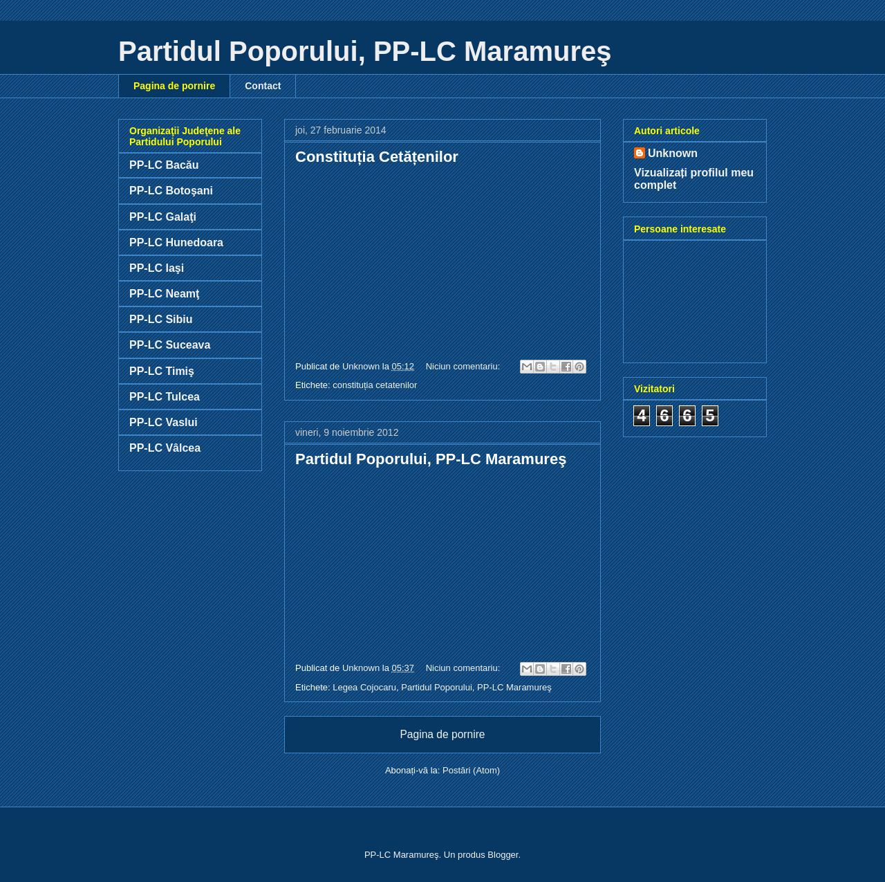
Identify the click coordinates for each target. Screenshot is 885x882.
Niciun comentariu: (464, 366)
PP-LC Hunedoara (176, 242)
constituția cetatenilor (375, 385)
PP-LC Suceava (169, 345)
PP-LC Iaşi (156, 268)
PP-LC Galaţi (162, 217)
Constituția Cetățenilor (376, 156)
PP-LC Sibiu (161, 319)
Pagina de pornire (174, 85)
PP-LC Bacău (163, 165)
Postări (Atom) (471, 770)
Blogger (502, 854)
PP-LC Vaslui (163, 422)
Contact (263, 85)
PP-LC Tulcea (164, 397)
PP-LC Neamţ (164, 294)
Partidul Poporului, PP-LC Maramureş (430, 459)
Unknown (673, 153)
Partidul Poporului (436, 687)
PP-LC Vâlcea (165, 448)
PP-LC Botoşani (171, 190)
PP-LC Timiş (161, 371)
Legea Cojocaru (364, 687)
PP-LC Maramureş (514, 687)
